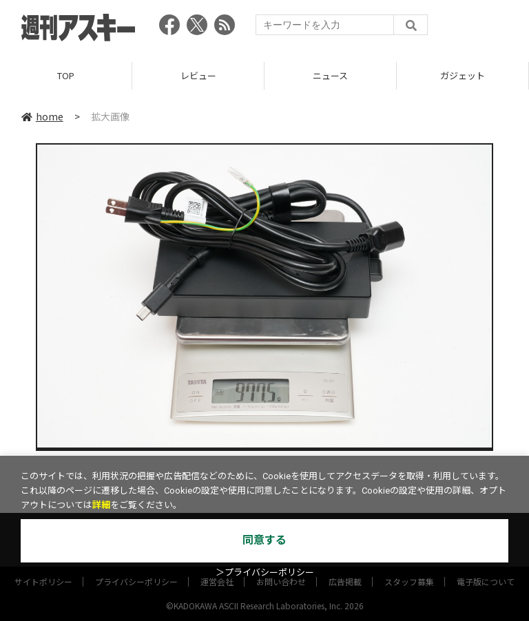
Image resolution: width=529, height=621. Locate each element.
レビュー (198, 75)
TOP (65, 75)
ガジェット (462, 75)
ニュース (330, 75)
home (42, 116)
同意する (264, 540)
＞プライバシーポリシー (265, 572)
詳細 (101, 505)
